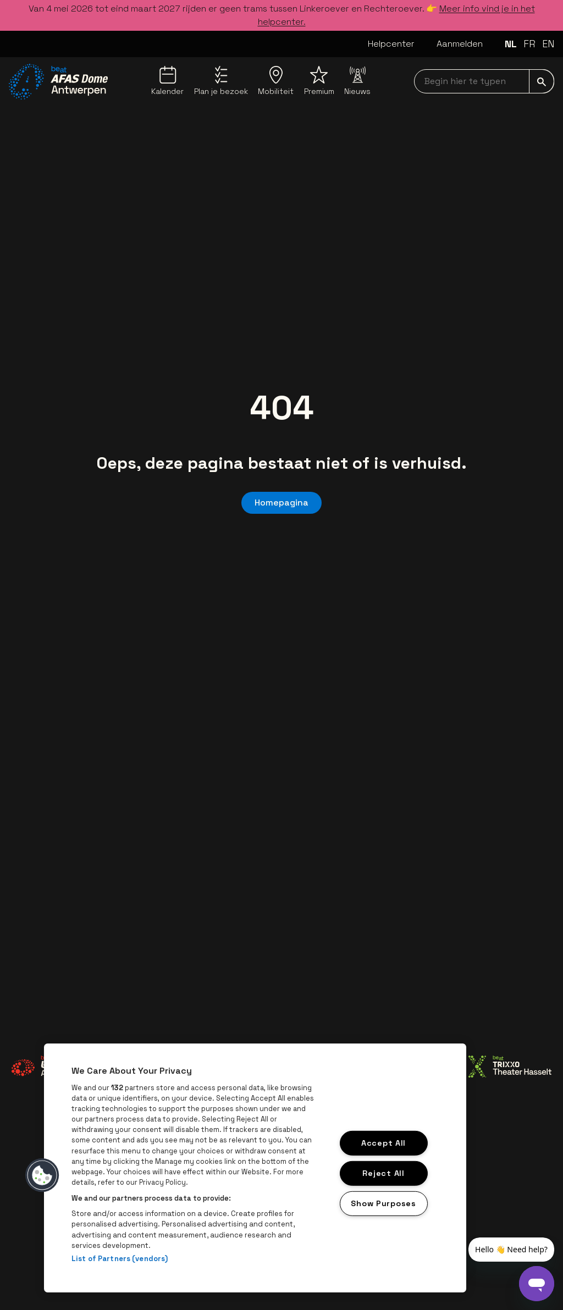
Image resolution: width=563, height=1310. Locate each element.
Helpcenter (391, 43)
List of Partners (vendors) (119, 1258)
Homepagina (281, 502)
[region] (255, 1167)
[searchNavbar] (484, 81)
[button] (42, 1175)
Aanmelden (460, 43)
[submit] (541, 81)
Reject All (383, 1173)
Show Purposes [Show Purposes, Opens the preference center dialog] (383, 1203)
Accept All (383, 1143)
